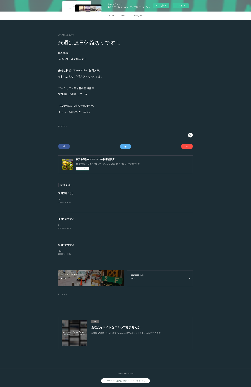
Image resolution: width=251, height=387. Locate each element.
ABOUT (124, 15)
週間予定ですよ (66, 193)
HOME (111, 15)
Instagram (138, 15)
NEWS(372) (62, 126)
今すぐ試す (161, 5)
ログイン (180, 5)
